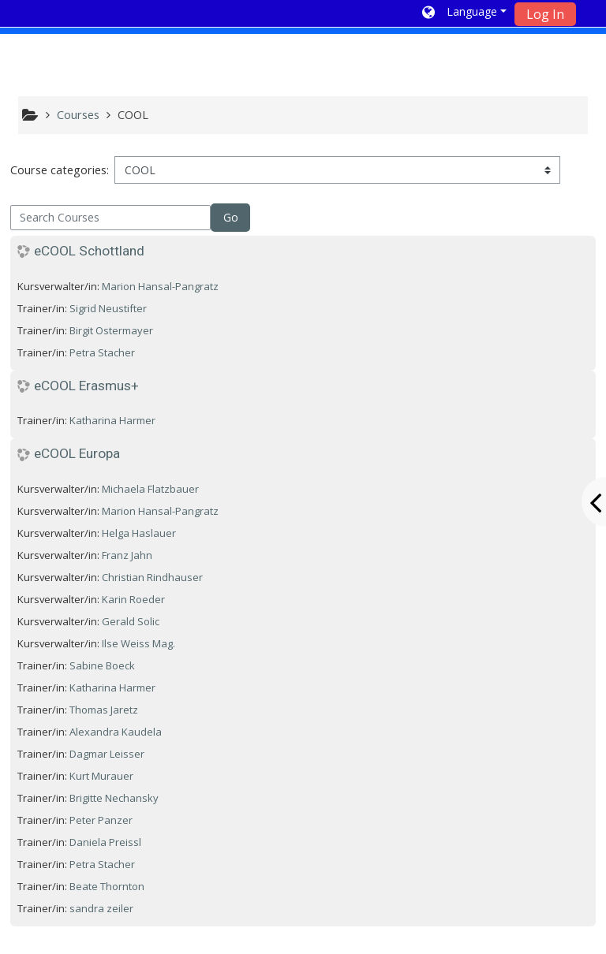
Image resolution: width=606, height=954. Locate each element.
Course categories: (59, 169)
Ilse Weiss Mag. (138, 643)
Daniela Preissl (105, 842)
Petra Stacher (102, 352)
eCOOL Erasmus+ (86, 385)
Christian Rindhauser (152, 577)
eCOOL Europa (77, 453)
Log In (545, 14)
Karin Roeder (133, 599)
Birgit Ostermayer (111, 330)
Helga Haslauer (139, 533)
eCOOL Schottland (89, 251)
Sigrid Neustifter (108, 308)
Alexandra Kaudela (115, 732)
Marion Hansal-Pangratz (160, 286)
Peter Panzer (101, 820)
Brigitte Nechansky (114, 798)
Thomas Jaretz (103, 709)
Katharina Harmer (112, 420)
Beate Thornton (106, 886)
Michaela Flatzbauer (150, 489)
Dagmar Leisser (106, 754)
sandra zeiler (101, 908)
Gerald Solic (130, 621)
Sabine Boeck (102, 665)
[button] (464, 13)
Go (230, 217)
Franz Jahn (127, 555)
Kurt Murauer (101, 776)
